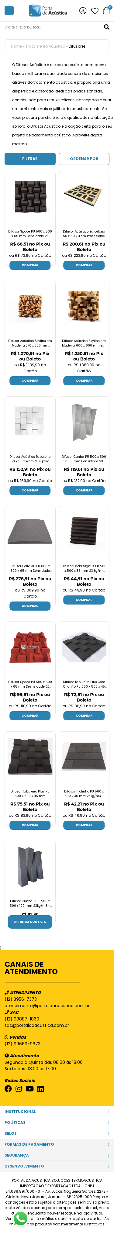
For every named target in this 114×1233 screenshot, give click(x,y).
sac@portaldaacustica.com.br (37, 1025)
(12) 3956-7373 (21, 999)
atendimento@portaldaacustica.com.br (47, 1005)
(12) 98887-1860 (22, 1019)
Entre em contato (30, 922)
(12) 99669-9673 (22, 1044)
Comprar (30, 265)
